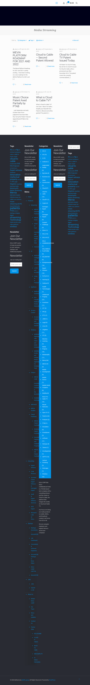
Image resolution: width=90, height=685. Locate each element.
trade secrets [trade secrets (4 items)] (14, 222)
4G (43, 151)
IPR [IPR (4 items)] (13, 181)
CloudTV (44, 199)
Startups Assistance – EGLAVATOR (33, 531)
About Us (30, 594)
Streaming (33, 205)
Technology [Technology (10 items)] (15, 220)
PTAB (44, 423)
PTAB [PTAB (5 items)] (12, 211)
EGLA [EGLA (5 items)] (12, 166)
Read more (28, 84)
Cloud (44, 188)
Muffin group (25, 680)
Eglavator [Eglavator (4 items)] (16, 166)
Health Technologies (46, 288)
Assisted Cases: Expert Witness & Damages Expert (33, 484)
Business (45, 176)
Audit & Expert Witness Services (33, 498)
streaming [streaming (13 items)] (15, 217)
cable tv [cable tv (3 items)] (12, 154)
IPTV (43, 315)
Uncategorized (46, 451)
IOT (43, 308)
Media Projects (44, 348)
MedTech (33, 287)
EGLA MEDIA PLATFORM (46, 250)
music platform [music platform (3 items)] (17, 199)
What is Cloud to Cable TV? (44, 99)
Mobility (44, 393)
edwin (16, 49)
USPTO (44, 457)
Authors (40, 40)
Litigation (45, 329)
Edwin (44, 230)
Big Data (44, 173)
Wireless (33, 330)
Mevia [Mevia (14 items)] (13, 192)
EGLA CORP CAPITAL (33, 569)
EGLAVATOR (33, 575)
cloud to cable (44, 193)
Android (44, 161)
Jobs (29, 579)
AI (31, 251)
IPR (43, 311)
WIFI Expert (33, 508)
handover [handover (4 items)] (12, 172)
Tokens (44, 447)
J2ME (44, 319)
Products (30, 200)
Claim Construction (46, 181)
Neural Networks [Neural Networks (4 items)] (15, 206)
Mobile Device (44, 378)
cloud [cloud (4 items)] (15, 156)
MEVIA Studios (33, 409)
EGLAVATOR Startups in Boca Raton (33, 559)
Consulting (31, 461)
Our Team (32, 608)
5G (43, 154)
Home (29, 197)
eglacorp (63, 49)
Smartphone (45, 432)
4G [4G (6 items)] (11, 150)
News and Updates (33, 615)
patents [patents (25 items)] (15, 208)
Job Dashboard (33, 539)
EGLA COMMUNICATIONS (48, 242)
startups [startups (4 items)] (12, 213)
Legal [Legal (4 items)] (15, 181)
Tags (31, 40)
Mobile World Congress (46, 386)
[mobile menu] (56, 3)
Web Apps (45, 468)
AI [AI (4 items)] (19, 150)
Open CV (44, 412)
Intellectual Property (45, 295)
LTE (43, 335)
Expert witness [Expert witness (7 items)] (16, 170)
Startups (30, 523)
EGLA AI (44, 237)
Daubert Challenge (45, 223)
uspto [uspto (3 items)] (19, 222)
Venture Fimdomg (45, 461)
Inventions (45, 302)
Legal (44, 322)
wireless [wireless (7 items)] (13, 227)
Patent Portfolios (33, 415)
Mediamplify (46, 354)
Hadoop (44, 283)
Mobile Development (46, 371)
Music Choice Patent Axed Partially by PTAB (20, 102)
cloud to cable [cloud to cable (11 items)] (14, 159)
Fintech (33, 372)
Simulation (45, 427)
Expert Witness (33, 466)
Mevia (44, 360)
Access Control (33, 311)
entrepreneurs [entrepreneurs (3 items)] (13, 168)
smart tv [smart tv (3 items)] (16, 211)
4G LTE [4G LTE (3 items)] (14, 150)
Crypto (44, 203)
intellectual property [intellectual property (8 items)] (14, 178)
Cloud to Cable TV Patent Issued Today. (67, 57)
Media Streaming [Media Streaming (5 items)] (16, 190)
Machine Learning (44, 340)
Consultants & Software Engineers (33, 547)
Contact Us (33, 622)
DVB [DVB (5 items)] (18, 164)
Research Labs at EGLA (33, 516)
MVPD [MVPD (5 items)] (20, 204)
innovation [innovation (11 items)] (15, 174)
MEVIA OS (45, 364)
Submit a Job (33, 589)
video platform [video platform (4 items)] (14, 224)
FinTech (44, 276)
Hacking (44, 279)
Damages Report (45, 215)
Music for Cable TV (45, 398)
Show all (75, 40)
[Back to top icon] (79, 679)
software (45, 438)
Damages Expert (45, 208)
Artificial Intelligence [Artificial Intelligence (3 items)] (15, 152)
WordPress (52, 680)
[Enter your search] (74, 147)
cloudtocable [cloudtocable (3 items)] (13, 163)
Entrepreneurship (47, 262)
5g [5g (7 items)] (17, 150)
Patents (44, 416)
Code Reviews (33, 472)
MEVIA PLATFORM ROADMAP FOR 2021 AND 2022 (21, 58)
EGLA (44, 234)
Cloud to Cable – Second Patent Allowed (44, 57)
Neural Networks (45, 406)
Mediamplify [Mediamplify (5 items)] (14, 188)
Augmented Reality (45, 166)
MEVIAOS (33, 404)
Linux (43, 326)
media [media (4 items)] (17, 186)
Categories (22, 40)
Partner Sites (33, 628)
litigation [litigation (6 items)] (13, 184)
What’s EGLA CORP (33, 601)
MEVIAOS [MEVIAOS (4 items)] (13, 195)
